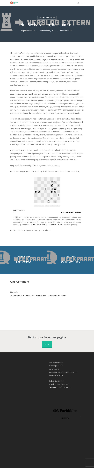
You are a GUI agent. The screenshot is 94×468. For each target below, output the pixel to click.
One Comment (66, 30)
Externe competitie (47, 17)
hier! (47, 344)
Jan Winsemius (29, 30)
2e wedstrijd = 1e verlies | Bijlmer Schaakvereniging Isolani (38, 295)
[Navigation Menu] (82, 3)
